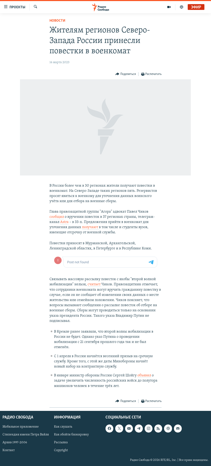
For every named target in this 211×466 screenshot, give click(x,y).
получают (90, 227)
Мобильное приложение (20, 426)
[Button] (125, 74)
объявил (144, 375)
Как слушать (63, 426)
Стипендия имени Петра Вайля (25, 434)
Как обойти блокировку (71, 434)
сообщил (56, 217)
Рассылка (61, 442)
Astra (64, 222)
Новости (57, 21)
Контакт (8, 450)
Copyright (61, 450)
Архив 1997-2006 (14, 442)
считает (94, 284)
